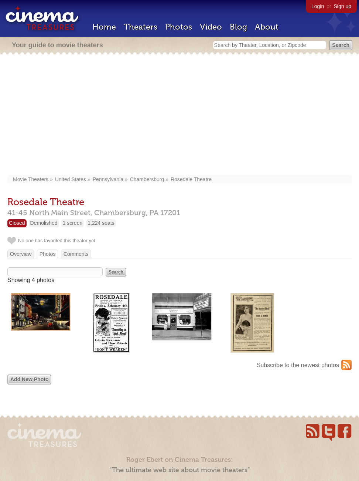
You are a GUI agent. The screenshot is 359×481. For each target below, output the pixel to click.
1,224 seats (101, 223)
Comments (76, 254)
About (266, 27)
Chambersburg (147, 179)
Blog (238, 27)
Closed (17, 223)
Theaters (140, 27)
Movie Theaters (30, 179)
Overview (20, 254)
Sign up (342, 6)
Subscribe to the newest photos (298, 365)
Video (211, 27)
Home (104, 27)
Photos (178, 27)
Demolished (44, 223)
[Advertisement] (179, 115)
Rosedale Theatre (191, 179)
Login (317, 6)
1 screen (73, 223)
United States (70, 179)
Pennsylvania (108, 179)
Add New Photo (29, 379)
